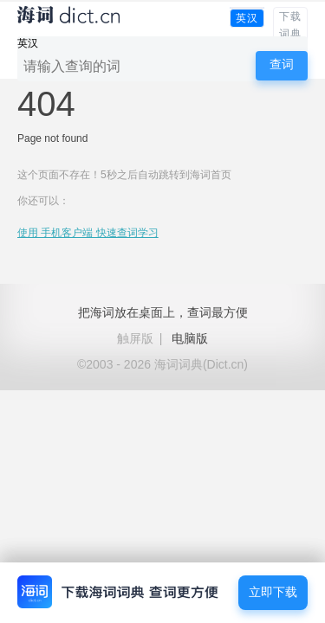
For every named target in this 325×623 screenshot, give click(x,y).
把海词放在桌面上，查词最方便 (163, 312)
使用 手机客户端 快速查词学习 (88, 233)
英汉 (247, 18)
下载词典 (290, 25)
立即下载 (273, 592)
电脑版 (190, 338)
